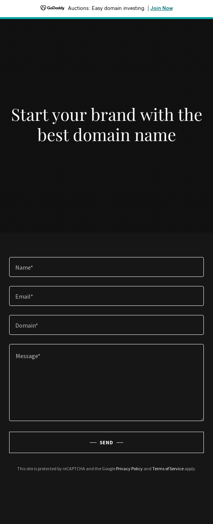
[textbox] (106, 267)
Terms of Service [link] (168, 468)
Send (107, 442)
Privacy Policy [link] (129, 468)
